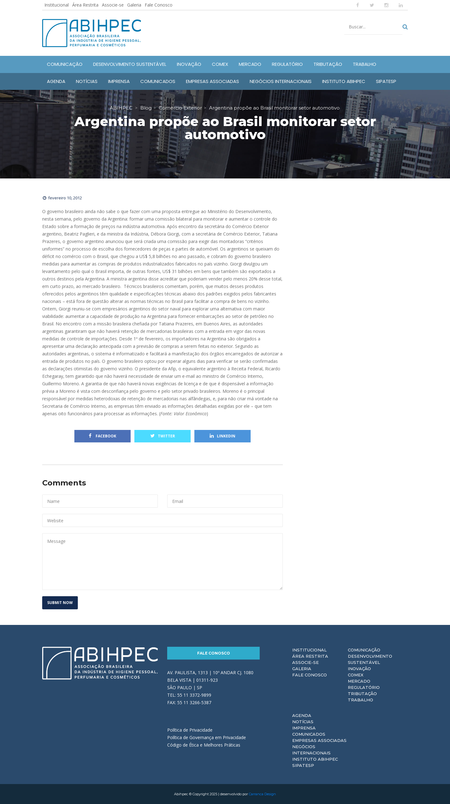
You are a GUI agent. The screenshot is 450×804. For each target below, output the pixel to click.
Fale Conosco (158, 5)
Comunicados (308, 734)
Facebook (102, 436)
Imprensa (304, 727)
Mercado (359, 681)
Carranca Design (262, 794)
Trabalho (360, 699)
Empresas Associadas (319, 740)
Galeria (134, 5)
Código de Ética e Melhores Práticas (203, 745)
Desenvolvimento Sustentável (370, 659)
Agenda (301, 715)
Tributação (362, 693)
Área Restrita (85, 5)
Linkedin (222, 436)
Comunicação (364, 649)
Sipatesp (303, 765)
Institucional (56, 5)
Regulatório (364, 687)
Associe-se (113, 5)
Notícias (302, 721)
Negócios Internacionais (311, 749)
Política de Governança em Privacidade (206, 737)
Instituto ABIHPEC (315, 759)
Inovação (359, 668)
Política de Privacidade (189, 730)
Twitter (162, 436)
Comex (355, 674)
